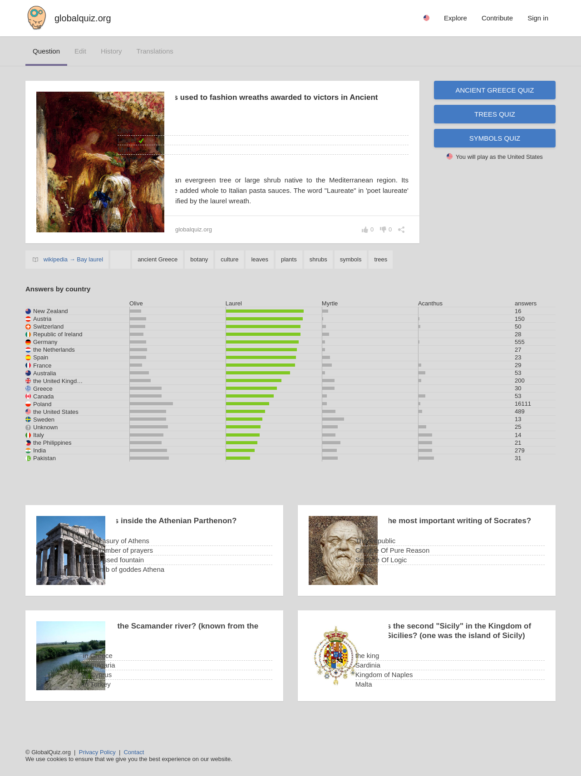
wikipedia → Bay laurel (73, 269)
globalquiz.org (82, 18)
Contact (133, 752)
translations (155, 51)
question (46, 51)
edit (80, 51)
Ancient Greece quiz (494, 90)
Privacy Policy (97, 752)
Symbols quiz (495, 138)
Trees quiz (494, 114)
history (111, 51)
